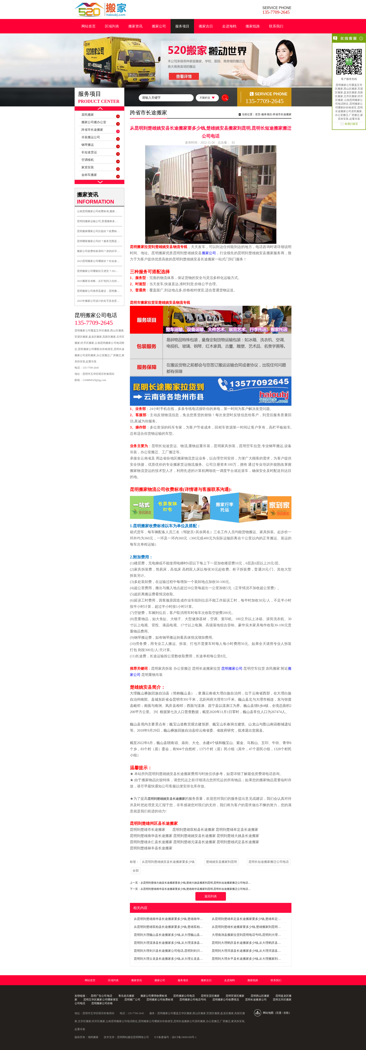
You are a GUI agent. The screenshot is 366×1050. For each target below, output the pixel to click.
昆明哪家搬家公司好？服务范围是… (98, 241)
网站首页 (88, 26)
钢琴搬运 (87, 144)
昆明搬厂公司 (132, 999)
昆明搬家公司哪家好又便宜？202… (97, 271)
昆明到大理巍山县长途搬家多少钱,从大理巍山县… (168, 935)
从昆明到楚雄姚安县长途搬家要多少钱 (168, 861)
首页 (257, 114)
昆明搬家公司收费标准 (159, 999)
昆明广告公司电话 (101, 995)
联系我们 (276, 26)
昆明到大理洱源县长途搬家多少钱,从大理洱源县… (246, 950)
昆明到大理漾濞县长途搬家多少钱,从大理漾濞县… (168, 942)
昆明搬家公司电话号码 (192, 999)
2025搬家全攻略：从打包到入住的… (98, 281)
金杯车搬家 (89, 175)
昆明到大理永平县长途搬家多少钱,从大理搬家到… (246, 958)
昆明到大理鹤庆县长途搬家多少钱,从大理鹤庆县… (246, 942)
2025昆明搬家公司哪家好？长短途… (98, 261)
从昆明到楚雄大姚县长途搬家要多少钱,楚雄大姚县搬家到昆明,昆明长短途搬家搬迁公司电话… (196, 882)
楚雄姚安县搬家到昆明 (221, 861)
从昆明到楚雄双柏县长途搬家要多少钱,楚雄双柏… (168, 927)
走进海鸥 (229, 26)
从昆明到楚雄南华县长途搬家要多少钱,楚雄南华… (168, 919)
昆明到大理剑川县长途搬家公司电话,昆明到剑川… (168, 950)
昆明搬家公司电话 (184, 995)
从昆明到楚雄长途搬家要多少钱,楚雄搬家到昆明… (246, 927)
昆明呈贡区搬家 (210, 995)
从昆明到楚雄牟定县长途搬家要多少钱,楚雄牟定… (246, 919)
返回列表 (210, 896)
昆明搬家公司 (232, 668)
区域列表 (112, 26)
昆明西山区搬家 (260, 995)
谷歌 (286, 1012)
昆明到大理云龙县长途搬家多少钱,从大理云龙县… (168, 958)
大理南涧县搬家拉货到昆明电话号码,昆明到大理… (246, 935)
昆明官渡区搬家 (235, 995)
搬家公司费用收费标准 (154, 995)
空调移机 (87, 160)
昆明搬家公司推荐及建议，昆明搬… (98, 290)
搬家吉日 (206, 26)
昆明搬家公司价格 (102, 1003)
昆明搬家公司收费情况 (225, 999)
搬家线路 (253, 26)
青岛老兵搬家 (126, 995)
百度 (278, 1012)
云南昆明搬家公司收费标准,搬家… (97, 211)
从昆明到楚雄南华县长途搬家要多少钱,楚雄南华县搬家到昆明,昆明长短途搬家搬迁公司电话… (196, 888)
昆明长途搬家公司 (255, 999)
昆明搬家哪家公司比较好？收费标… (98, 231)
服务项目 (182, 26)
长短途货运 (89, 152)
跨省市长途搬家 (92, 129)
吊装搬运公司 (90, 137)
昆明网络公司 (141, 1037)
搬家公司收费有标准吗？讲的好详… (98, 251)
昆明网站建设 (125, 1037)
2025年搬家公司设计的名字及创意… (98, 300)
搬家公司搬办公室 (93, 122)
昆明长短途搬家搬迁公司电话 (268, 861)
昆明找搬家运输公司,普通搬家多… (97, 221)
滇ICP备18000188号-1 (184, 1037)
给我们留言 (351, 123)
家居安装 (87, 167)
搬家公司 (159, 26)
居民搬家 (87, 114)
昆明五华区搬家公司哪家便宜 (100, 999)
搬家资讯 (135, 26)
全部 (136, 870)
